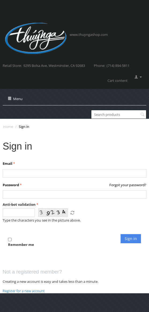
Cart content (117, 80)
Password (11, 184)
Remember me (21, 242)
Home (8, 126)
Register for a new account (24, 290)
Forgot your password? (127, 184)
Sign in (131, 238)
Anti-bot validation (19, 204)
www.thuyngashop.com (89, 34)
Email (7, 163)
